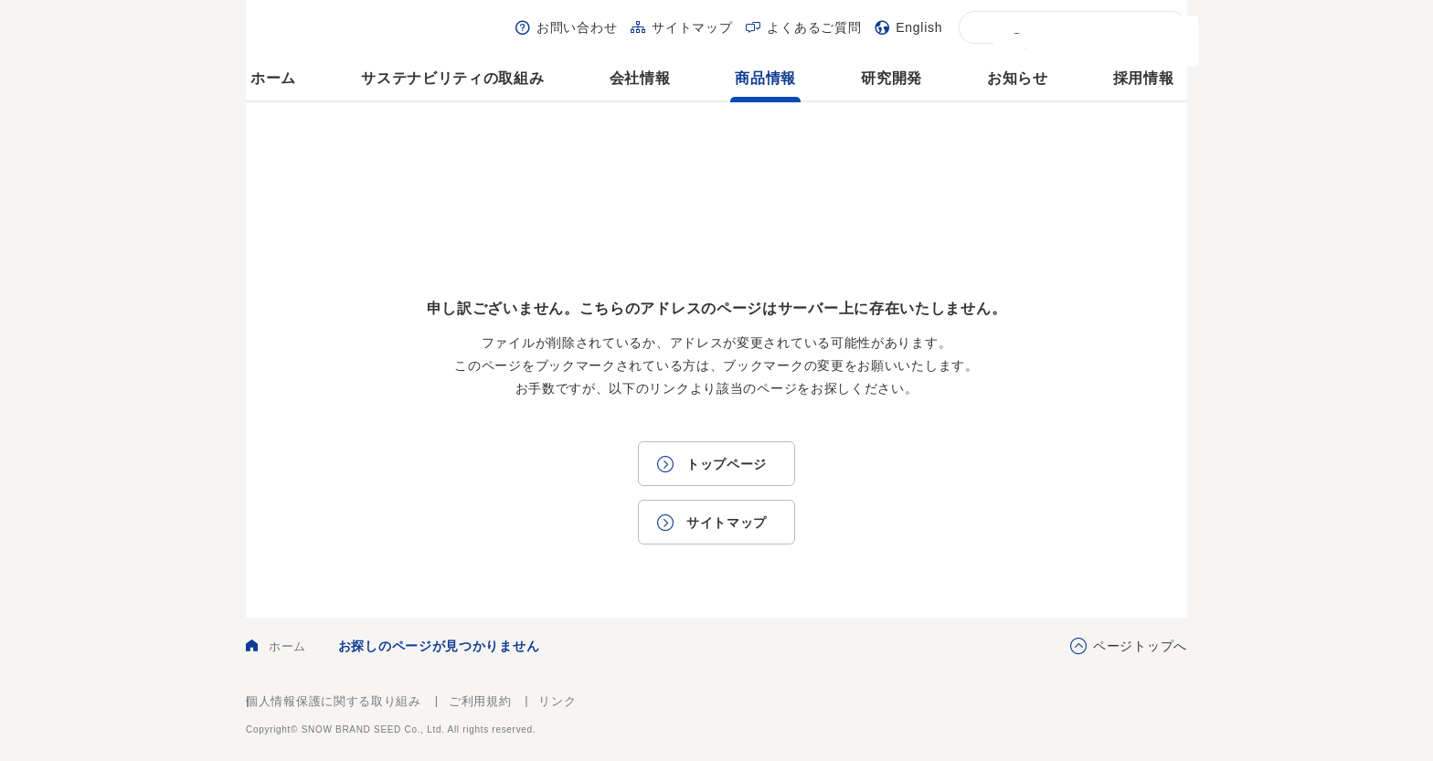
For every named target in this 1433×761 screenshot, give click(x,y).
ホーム (273, 78)
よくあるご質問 (814, 27)
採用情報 (1143, 78)
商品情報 (765, 78)
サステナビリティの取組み (452, 78)
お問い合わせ (576, 27)
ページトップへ (1140, 646)
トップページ (726, 464)
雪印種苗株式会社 (1136, 715)
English (919, 27)
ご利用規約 (480, 701)
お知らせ (1017, 78)
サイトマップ (692, 27)
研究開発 (891, 78)
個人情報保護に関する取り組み (333, 701)
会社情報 (640, 78)
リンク (557, 701)
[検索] (1072, 41)
